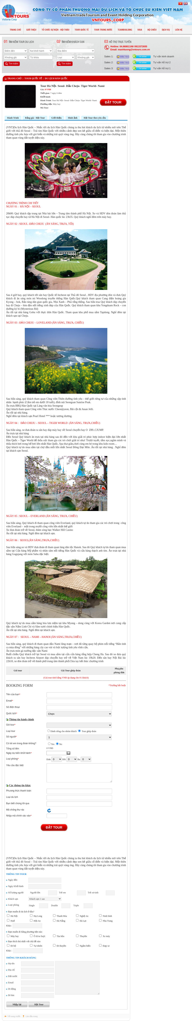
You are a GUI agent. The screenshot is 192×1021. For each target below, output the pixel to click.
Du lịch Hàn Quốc (56, 78)
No (60, 744)
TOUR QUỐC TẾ (33, 78)
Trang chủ (14, 78)
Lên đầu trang (32, 1016)
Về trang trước (14, 1016)
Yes (52, 744)
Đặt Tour (113, 102)
